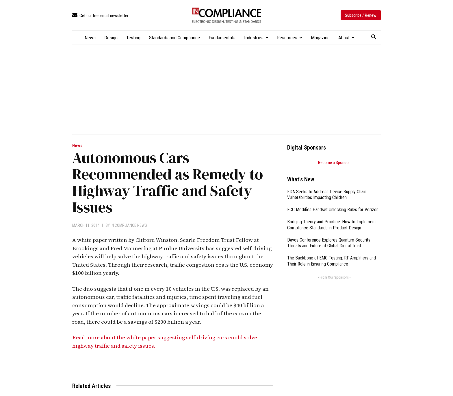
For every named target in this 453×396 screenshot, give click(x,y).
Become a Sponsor (334, 162)
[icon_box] (100, 16)
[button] (374, 37)
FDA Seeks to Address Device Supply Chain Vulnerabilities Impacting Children (326, 194)
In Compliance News (129, 225)
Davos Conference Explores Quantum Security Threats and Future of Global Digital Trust (328, 243)
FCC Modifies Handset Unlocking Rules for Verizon (332, 209)
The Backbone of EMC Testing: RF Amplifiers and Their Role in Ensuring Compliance (331, 261)
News (77, 145)
